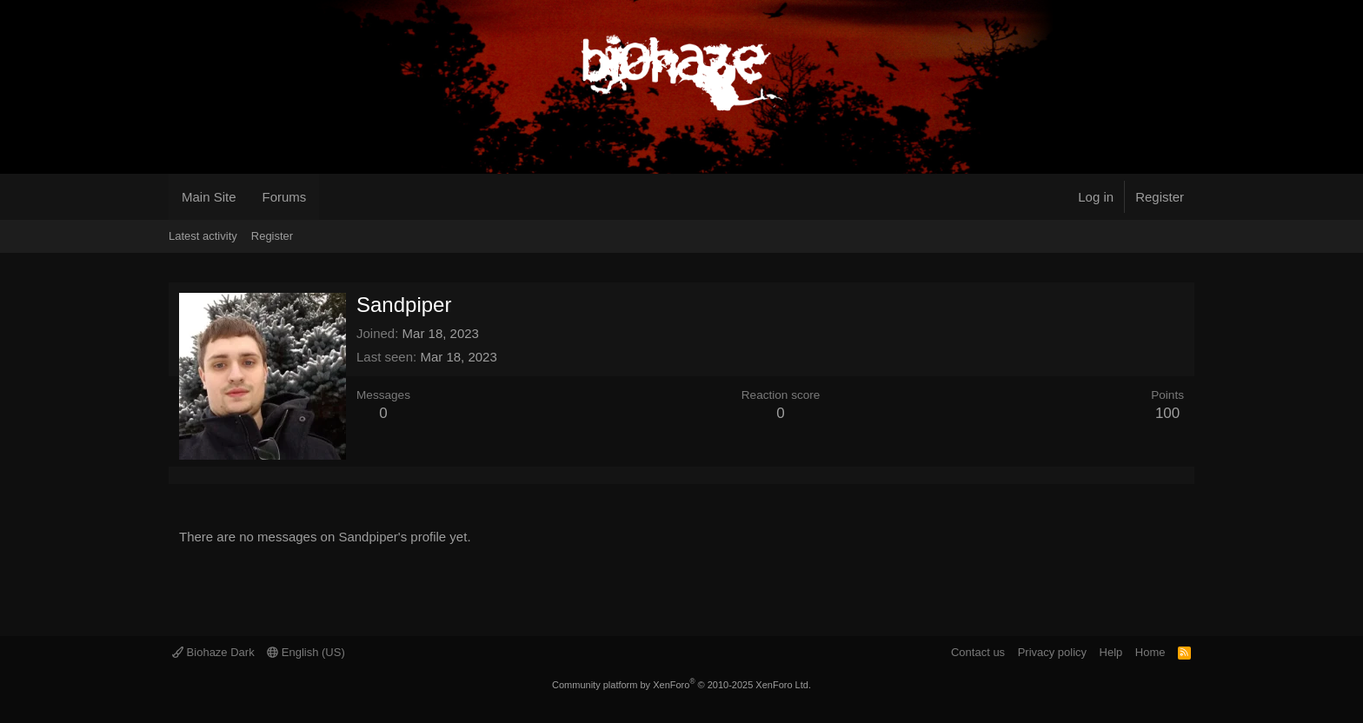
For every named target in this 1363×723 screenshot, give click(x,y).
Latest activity (203, 235)
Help (1111, 652)
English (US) (306, 652)
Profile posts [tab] (179, 475)
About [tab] (241, 475)
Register (272, 235)
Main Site (209, 196)
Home (1150, 652)
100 (1167, 413)
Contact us (978, 652)
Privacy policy (1052, 652)
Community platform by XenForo (681, 685)
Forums (285, 196)
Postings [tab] (220, 475)
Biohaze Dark (213, 652)
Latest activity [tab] (199, 475)
